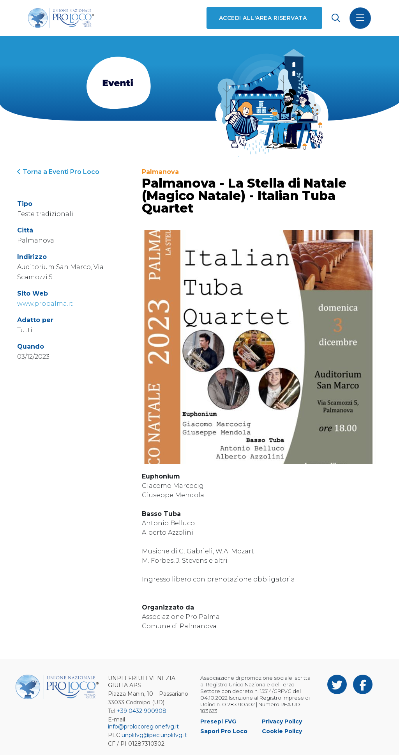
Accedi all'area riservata (263, 17)
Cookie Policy (282, 731)
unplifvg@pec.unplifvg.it (154, 735)
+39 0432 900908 (141, 710)
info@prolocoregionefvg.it (143, 726)
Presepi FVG (218, 721)
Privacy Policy (282, 721)
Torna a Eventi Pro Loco (58, 171)
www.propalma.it (45, 303)
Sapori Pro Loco (223, 731)
